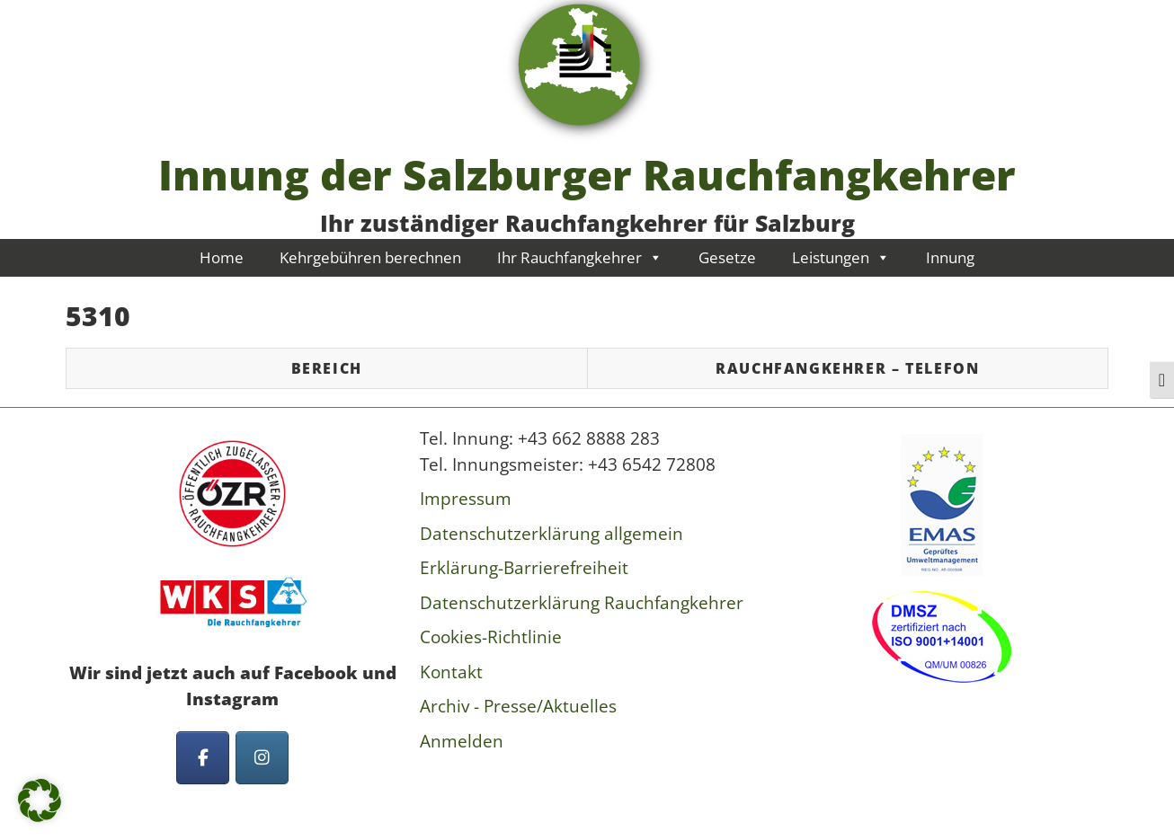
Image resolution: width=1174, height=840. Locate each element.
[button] (39, 800)
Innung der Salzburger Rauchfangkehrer (587, 174)
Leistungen (841, 257)
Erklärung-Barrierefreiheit (524, 567)
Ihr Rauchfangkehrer (580, 257)
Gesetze (727, 257)
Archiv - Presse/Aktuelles (518, 706)
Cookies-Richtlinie (491, 637)
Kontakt (451, 672)
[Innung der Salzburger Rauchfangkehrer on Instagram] (262, 757)
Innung (950, 257)
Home (222, 257)
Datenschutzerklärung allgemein (551, 533)
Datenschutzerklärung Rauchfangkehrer (581, 603)
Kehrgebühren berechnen (370, 257)
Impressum (465, 498)
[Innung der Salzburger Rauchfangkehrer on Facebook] (202, 757)
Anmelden (461, 741)
